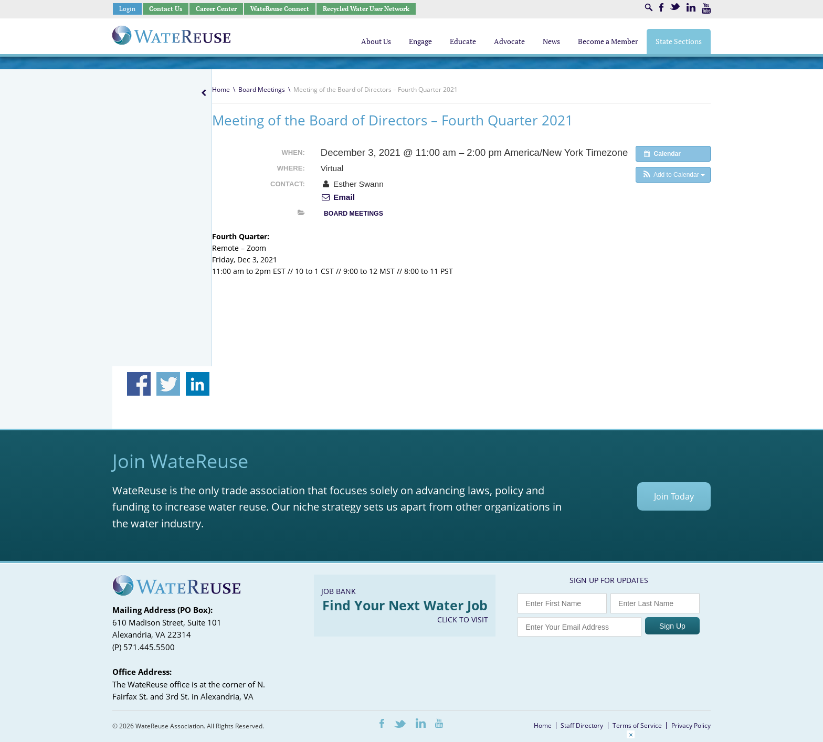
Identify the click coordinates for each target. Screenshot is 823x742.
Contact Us (165, 9)
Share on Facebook (139, 384)
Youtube (706, 8)
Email (338, 197)
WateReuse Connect (279, 9)
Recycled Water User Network (366, 9)
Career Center (216, 9)
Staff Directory (582, 725)
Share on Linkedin (197, 384)
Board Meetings (261, 89)
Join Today (674, 496)
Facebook (661, 7)
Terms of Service (637, 725)
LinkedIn (691, 7)
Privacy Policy (691, 725)
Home (221, 89)
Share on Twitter (168, 384)
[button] (673, 174)
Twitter (675, 6)
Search (649, 7)
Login (127, 9)
